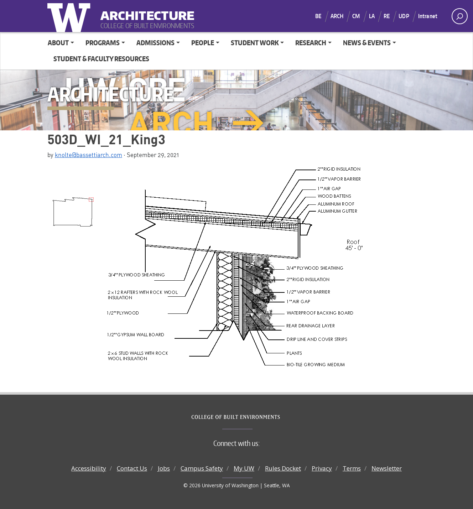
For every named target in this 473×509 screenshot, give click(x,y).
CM (356, 16)
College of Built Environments (251, 417)
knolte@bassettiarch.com (88, 155)
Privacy (322, 468)
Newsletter (386, 468)
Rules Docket (283, 468)
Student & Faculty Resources (101, 58)
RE (387, 16)
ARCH (337, 16)
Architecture (144, 11)
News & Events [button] (367, 42)
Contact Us (132, 468)
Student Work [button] (255, 42)
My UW (244, 468)
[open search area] (460, 16)
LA (372, 16)
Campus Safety (202, 468)
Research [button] (310, 42)
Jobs (164, 468)
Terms (352, 468)
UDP (404, 16)
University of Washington (70, 16)
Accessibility (88, 468)
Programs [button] (102, 42)
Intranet (427, 16)
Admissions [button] (155, 42)
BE (318, 16)
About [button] (58, 42)
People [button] (202, 42)
